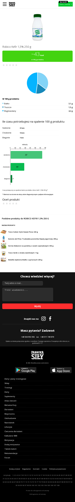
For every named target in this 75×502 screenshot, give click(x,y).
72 (26, 482)
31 (4, 479)
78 (40, 482)
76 (35, 482)
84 (53, 482)
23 (55, 475)
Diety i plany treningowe (15, 379)
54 (55, 479)
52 (51, 479)
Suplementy (10, 396)
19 (46, 475)
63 (6, 482)
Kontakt (36, 469)
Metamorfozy (10, 405)
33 (8, 479)
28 (66, 475)
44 (33, 479)
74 (31, 482)
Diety (7, 392)
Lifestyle (8, 427)
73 (28, 482)
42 (28, 479)
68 (17, 482)
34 (10, 479)
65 (10, 482)
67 (15, 482)
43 (31, 479)
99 (30, 485)
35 (13, 479)
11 (28, 475)
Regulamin (26, 469)
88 (62, 482)
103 (42, 485)
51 (49, 479)
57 (62, 479)
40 (24, 479)
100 (32, 485)
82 (49, 482)
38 (19, 479)
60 (69, 479)
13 (32, 475)
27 (64, 475)
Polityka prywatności (57, 469)
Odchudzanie (10, 418)
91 (69, 482)
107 (55, 485)
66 (13, 482)
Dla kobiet (9, 409)
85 (55, 482)
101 (36, 485)
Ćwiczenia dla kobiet (13, 431)
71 (24, 482)
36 (15, 479)
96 (23, 485)
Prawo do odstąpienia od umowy (37, 491)
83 (51, 482)
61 (71, 479)
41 (26, 479)
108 (58, 485)
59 (67, 479)
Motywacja (9, 440)
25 (59, 475)
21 (50, 475)
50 (46, 479)
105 (48, 485)
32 (6, 479)
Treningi (8, 387)
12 (30, 475)
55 (58, 479)
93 (16, 485)
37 (17, 479)
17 (41, 475)
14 (34, 475)
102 (39, 485)
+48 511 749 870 (47, 337)
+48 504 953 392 (28, 337)
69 (19, 482)
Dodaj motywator (12, 444)
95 (21, 485)
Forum (7, 457)
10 (25, 475)
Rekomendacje (11, 453)
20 (48, 475)
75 (33, 482)
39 (22, 479)
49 (44, 479)
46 (37, 479)
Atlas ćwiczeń (10, 401)
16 (39, 475)
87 (60, 482)
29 (68, 475)
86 (58, 482)
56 (60, 479)
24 (57, 475)
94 (19, 485)
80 (44, 482)
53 (53, 479)
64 (8, 482)
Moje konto (10, 414)
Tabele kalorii (10, 449)
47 (40, 479)
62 (4, 482)
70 (22, 482)
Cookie (44, 469)
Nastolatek (9, 422)
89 (65, 482)
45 (35, 479)
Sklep (7, 383)
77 (37, 482)
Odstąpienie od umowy (37, 494)
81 (46, 482)
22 (53, 475)
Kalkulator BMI (11, 436)
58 (65, 479)
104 (45, 485)
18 (44, 475)
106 (51, 485)
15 (37, 475)
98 (28, 485)
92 (71, 482)
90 (67, 482)
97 (25, 485)
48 (42, 479)
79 (42, 482)
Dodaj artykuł (14, 469)
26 (62, 475)
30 (71, 475)
